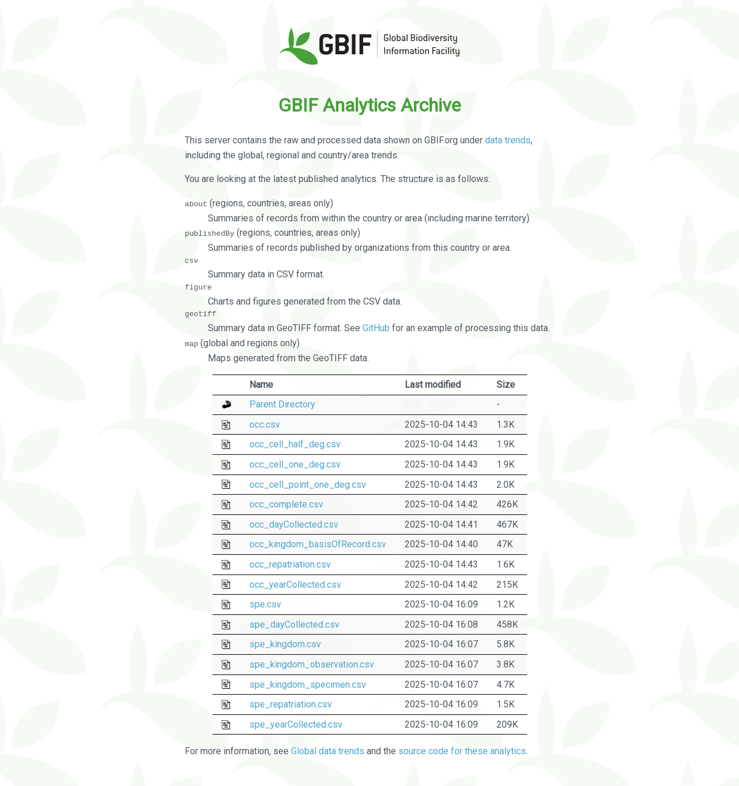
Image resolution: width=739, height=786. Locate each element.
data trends (508, 140)
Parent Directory (282, 404)
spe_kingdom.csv (285, 644)
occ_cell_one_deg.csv (295, 463)
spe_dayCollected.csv (294, 623)
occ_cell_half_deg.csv (295, 444)
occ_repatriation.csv (290, 563)
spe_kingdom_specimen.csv (307, 684)
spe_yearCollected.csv (295, 723)
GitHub (376, 327)
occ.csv (264, 423)
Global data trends (327, 750)
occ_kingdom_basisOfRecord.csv (317, 544)
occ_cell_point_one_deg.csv (307, 484)
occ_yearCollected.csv (295, 584)
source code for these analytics (462, 750)
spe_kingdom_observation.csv (311, 663)
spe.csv (265, 604)
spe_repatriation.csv (290, 704)
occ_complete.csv (286, 504)
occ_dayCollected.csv (293, 523)
